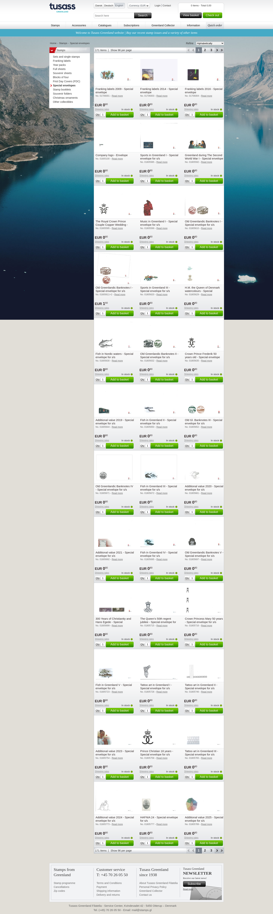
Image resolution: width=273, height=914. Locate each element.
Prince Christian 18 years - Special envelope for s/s (156, 752)
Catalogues (104, 25)
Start (188, 50)
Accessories (79, 25)
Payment (102, 886)
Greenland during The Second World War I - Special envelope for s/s (204, 158)
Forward (217, 50)
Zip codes (59, 890)
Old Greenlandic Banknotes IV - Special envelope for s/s (114, 488)
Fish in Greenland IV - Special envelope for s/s (158, 554)
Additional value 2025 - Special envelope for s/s (204, 819)
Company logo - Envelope (112, 155)
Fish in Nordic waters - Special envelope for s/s (114, 355)
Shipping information (108, 890)
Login (158, 5)
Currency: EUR (138, 6)
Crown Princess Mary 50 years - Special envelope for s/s (204, 620)
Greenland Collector (163, 25)
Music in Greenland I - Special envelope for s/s (159, 223)
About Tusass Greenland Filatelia (158, 883)
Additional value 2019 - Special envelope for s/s (115, 421)
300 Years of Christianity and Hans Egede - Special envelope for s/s (113, 622)
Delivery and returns (108, 894)
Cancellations (61, 886)
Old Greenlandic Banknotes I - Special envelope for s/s (203, 223)
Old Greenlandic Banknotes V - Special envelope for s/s (204, 554)
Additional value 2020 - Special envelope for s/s (204, 488)
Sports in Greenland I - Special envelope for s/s (159, 157)
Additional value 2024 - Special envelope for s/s (115, 819)
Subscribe (196, 884)
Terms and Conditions (109, 883)
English (119, 5)
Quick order (215, 25)
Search (144, 15)
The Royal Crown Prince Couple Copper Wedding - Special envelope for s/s (112, 225)
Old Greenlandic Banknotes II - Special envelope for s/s (159, 355)
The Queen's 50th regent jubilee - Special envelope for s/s (158, 622)
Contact (167, 5)
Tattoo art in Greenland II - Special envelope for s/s (201, 686)
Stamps (55, 25)
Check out (213, 15)
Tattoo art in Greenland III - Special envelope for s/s (201, 752)
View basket (192, 15)
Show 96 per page (121, 50)
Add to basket (121, 115)
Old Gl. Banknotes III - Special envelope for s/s (203, 421)
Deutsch (108, 5)
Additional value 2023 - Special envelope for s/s (115, 752)
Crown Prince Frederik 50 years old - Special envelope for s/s (202, 357)
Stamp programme (64, 883)
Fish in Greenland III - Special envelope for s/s (158, 488)
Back (193, 50)
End (221, 50)
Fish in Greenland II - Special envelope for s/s (158, 421)
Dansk (98, 5)
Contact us (145, 894)
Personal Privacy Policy (153, 886)
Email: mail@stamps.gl (137, 910)
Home (53, 43)
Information (193, 25)
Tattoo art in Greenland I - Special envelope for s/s (156, 686)
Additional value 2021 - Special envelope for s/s (115, 554)
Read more (188, 889)
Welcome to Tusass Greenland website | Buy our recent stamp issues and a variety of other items (136, 33)
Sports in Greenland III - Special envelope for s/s (155, 289)
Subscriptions (131, 25)
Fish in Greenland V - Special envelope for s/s (114, 686)
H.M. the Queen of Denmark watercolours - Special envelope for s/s (202, 291)
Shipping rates (102, 109)
